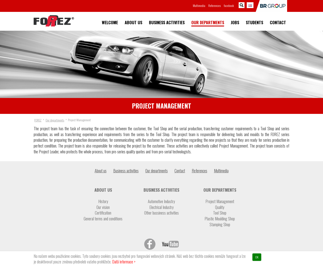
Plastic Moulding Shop (220, 218)
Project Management (219, 201)
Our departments (207, 22)
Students (254, 22)
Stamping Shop (220, 224)
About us (133, 22)
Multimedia (199, 5)
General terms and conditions (103, 218)
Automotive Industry (161, 201)
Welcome (110, 22)
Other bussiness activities (161, 213)
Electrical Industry (161, 207)
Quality (219, 207)
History (103, 201)
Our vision (103, 207)
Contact (278, 22)
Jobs (235, 22)
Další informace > (123, 262)
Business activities (167, 22)
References (214, 5)
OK (256, 257)
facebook (229, 5)
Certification (103, 213)
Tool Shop (219, 213)
